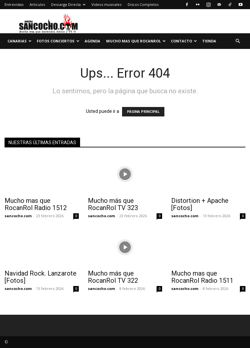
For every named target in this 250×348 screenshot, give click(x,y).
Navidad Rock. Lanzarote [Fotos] (40, 276)
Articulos (37, 4)
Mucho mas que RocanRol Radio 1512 (36, 204)
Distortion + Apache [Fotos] (200, 204)
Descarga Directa (68, 4)
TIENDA (209, 40)
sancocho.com (18, 215)
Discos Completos (143, 4)
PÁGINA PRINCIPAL (143, 112)
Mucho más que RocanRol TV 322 (113, 276)
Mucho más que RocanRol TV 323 (113, 204)
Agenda (92, 40)
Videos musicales (106, 4)
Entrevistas (14, 4)
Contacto (184, 40)
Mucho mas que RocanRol (136, 40)
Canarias (19, 40)
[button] (237, 41)
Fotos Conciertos (58, 40)
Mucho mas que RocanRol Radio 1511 (202, 276)
